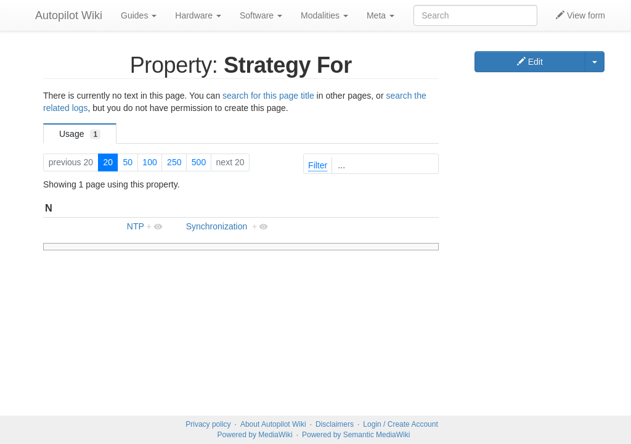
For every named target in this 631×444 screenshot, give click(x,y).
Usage (79, 134)
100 (149, 162)
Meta (380, 15)
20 (108, 162)
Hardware (198, 15)
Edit (530, 62)
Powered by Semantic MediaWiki (356, 434)
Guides (139, 15)
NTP (135, 226)
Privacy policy (207, 424)
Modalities (324, 15)
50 (127, 162)
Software (261, 15)
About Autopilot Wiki (273, 424)
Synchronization (217, 226)
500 (199, 162)
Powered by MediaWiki (255, 434)
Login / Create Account (400, 424)
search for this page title (268, 96)
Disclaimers (335, 424)
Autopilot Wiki (68, 15)
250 (174, 162)
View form (580, 15)
